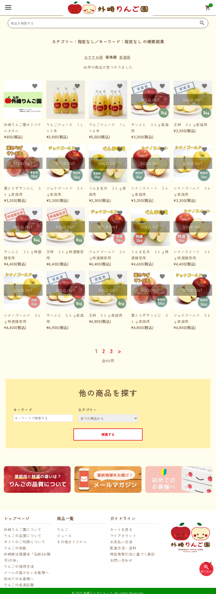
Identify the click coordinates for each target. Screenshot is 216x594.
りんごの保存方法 (19, 566)
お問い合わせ (121, 560)
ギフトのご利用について (24, 541)
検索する (108, 434)
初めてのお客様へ (19, 578)
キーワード (22, 409)
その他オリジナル (72, 541)
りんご (62, 529)
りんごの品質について (22, 535)
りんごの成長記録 (19, 584)
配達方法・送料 (123, 547)
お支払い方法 (121, 541)
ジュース (64, 535)
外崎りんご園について (22, 529)
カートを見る (121, 529)
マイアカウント (123, 535)
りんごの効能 (15, 547)
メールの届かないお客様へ (26, 572)
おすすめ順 (93, 57)
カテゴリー (87, 409)
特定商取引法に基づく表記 (132, 554)
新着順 (125, 57)
